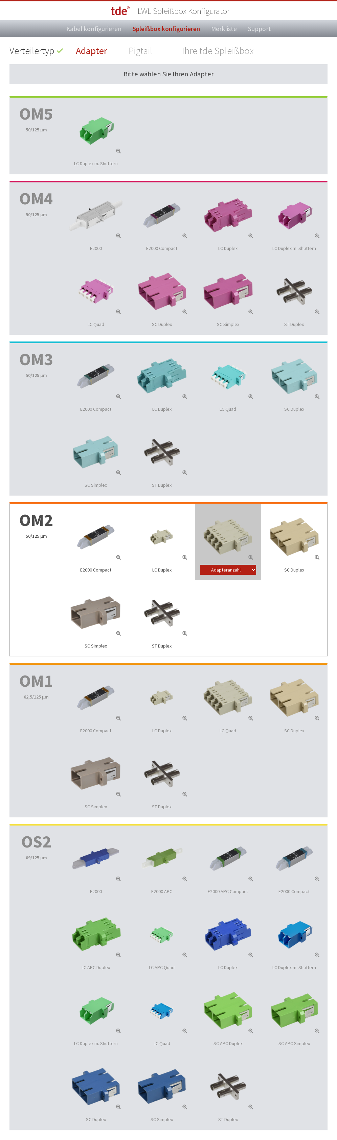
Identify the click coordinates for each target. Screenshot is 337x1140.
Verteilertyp (31, 51)
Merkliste (224, 29)
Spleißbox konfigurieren (166, 29)
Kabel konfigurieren (93, 29)
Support (259, 29)
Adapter (91, 51)
